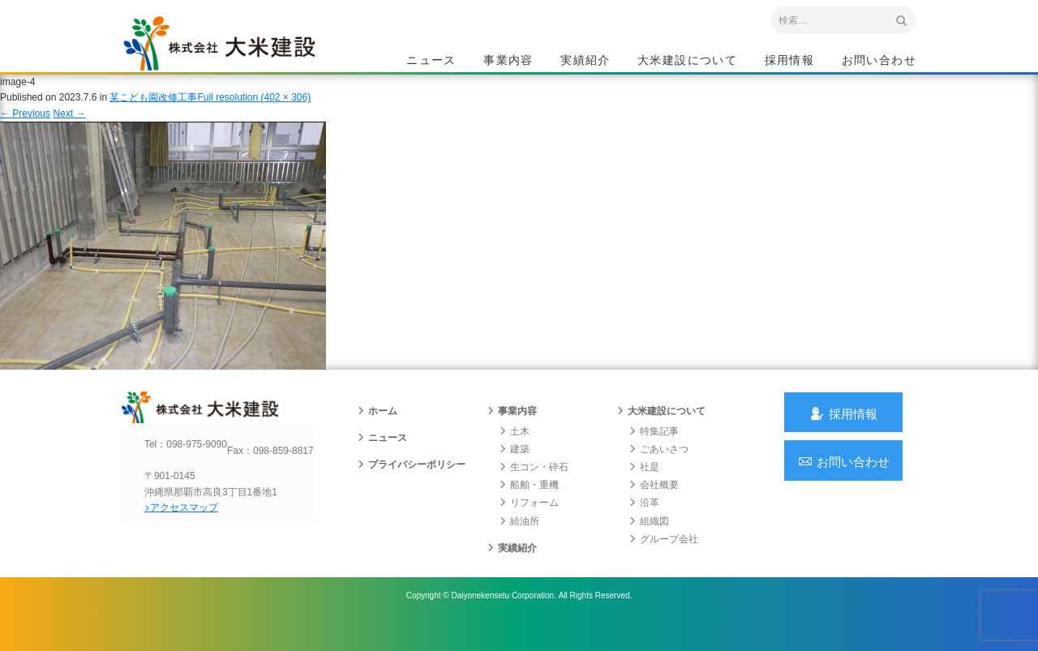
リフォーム (529, 525)
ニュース (431, 61)
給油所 (519, 543)
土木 (514, 453)
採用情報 (790, 61)
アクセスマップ (191, 543)
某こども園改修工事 (153, 112)
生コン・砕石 (533, 489)
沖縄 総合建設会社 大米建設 (234, 53)
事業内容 (508, 61)
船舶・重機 (529, 506)
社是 (643, 489)
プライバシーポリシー (411, 486)
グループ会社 (663, 561)
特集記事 (653, 453)
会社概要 (653, 506)
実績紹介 (585, 61)
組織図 (648, 543)
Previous (25, 128)
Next (69, 128)
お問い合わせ (879, 61)
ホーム (377, 433)
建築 (514, 471)
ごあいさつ (658, 471)
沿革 (643, 525)
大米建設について (687, 61)
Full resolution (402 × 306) (254, 112)
